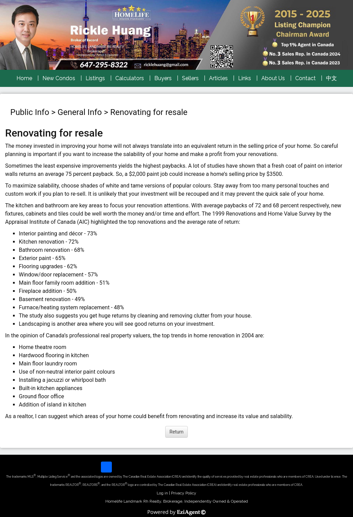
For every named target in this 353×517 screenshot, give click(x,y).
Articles (218, 78)
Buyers (163, 78)
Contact (305, 78)
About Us (273, 78)
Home (24, 78)
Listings (95, 78)
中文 (331, 78)
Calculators (129, 78)
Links (244, 78)
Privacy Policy (183, 493)
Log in (162, 493)
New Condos (58, 78)
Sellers (190, 78)
